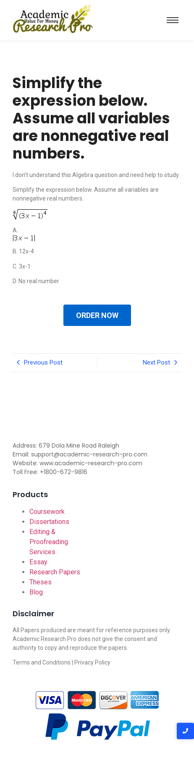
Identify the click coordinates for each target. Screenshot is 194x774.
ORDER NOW (97, 315)
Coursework (47, 512)
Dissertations (49, 522)
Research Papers (54, 572)
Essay (38, 562)
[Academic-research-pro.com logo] (53, 18)
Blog (36, 592)
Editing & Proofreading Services (48, 542)
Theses (40, 582)
